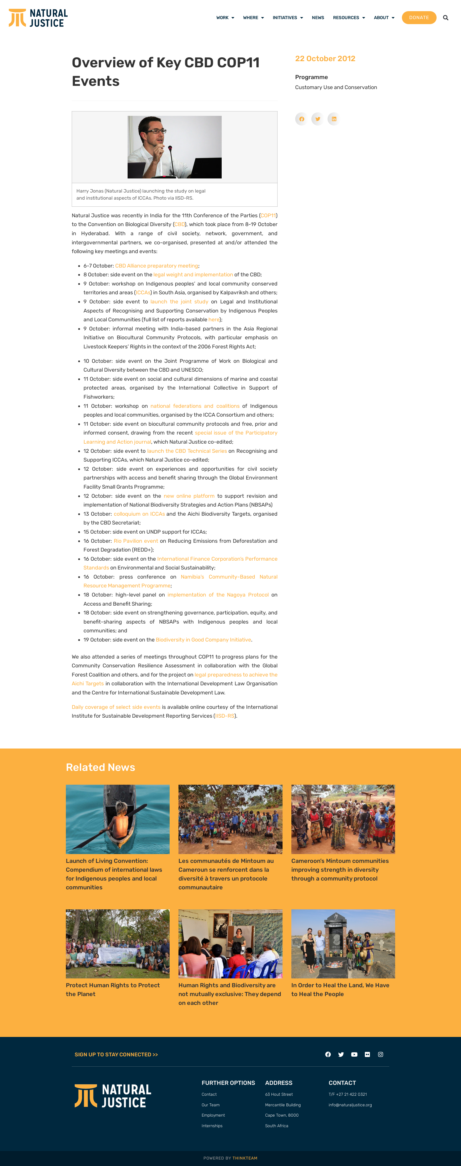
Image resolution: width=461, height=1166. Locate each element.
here (213, 319)
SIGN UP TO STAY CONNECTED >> (116, 1054)
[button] (446, 18)
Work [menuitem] (225, 17)
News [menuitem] (318, 17)
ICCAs (143, 292)
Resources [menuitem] (349, 17)
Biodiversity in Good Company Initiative (203, 640)
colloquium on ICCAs (139, 514)
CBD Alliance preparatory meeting (156, 266)
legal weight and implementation (193, 274)
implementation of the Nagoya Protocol (218, 595)
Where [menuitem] (253, 17)
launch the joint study (180, 301)
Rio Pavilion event (136, 541)
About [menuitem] (384, 17)
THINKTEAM (245, 1158)
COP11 (268, 215)
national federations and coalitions (195, 406)
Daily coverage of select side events (116, 707)
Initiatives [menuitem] (288, 17)
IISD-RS (224, 716)
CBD (179, 224)
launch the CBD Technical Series (187, 451)
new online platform (189, 496)
